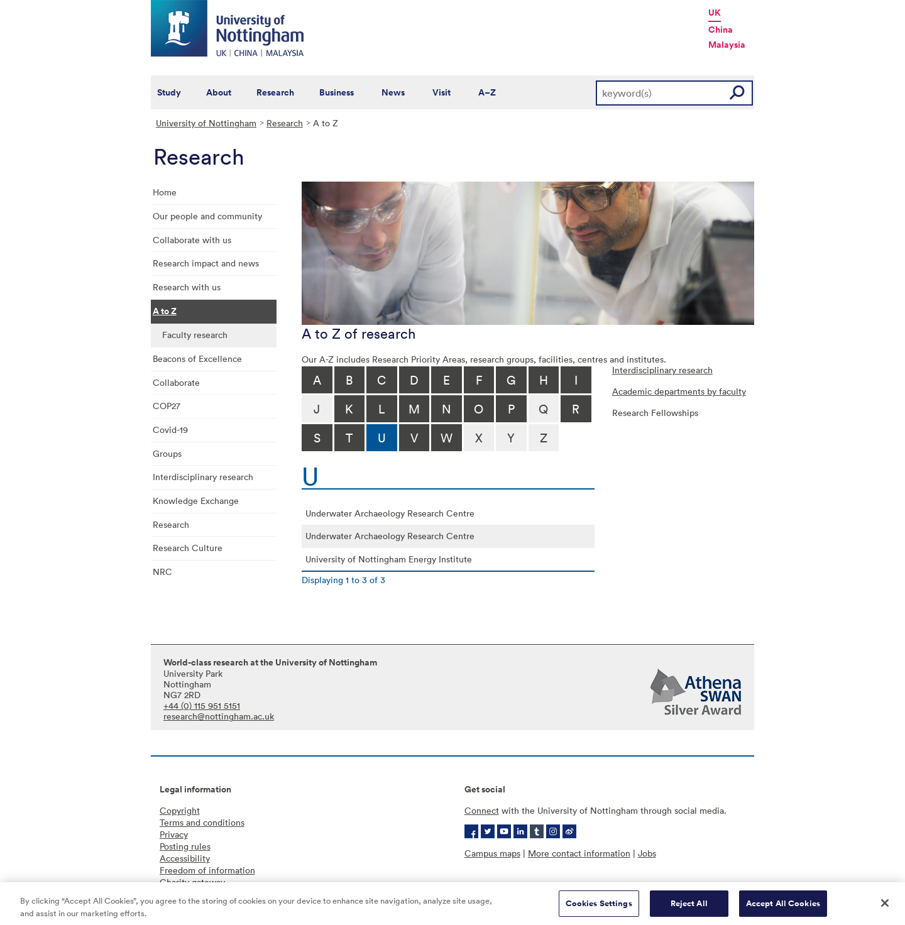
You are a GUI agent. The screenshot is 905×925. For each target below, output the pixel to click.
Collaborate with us (192, 240)
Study (169, 92)
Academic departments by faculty (679, 391)
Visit (441, 92)
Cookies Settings (599, 908)
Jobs (647, 853)
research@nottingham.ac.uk (218, 716)
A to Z (165, 311)
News (393, 92)
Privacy (174, 834)
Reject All (689, 908)
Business (336, 92)
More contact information (579, 853)
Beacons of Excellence (197, 358)
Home (165, 192)
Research (275, 92)
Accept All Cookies (783, 908)
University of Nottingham (206, 123)
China (720, 29)
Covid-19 (170, 429)
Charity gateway (192, 882)
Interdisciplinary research (203, 477)
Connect (481, 810)
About (218, 92)
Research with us (187, 287)
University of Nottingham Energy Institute (388, 559)
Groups (167, 453)
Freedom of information (207, 870)
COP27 (166, 406)
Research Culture (187, 548)
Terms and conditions (202, 822)
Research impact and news (206, 263)
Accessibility (185, 858)
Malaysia (726, 44)
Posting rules (185, 846)
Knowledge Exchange (196, 500)
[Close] (885, 908)
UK (714, 12)
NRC (162, 571)
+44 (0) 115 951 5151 (201, 705)
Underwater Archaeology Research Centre (389, 513)
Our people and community (207, 216)
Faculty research (195, 335)
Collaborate (176, 382)
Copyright (180, 810)
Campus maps (492, 853)
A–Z (487, 92)
